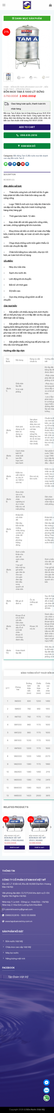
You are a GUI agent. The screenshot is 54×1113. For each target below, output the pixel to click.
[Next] (50, 833)
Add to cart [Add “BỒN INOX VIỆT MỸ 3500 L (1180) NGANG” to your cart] (14, 847)
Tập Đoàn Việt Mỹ (18, 976)
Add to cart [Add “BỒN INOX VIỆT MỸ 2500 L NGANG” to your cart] (39, 847)
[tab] (27, 174)
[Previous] (3, 833)
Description (10, 174)
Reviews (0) (9, 180)
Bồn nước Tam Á (17, 158)
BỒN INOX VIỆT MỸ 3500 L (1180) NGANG (14, 839)
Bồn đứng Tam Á (23, 89)
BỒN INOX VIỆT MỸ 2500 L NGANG (37, 839)
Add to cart (27, 127)
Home (6, 87)
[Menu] (4, 5)
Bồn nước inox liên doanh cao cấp (26, 87)
